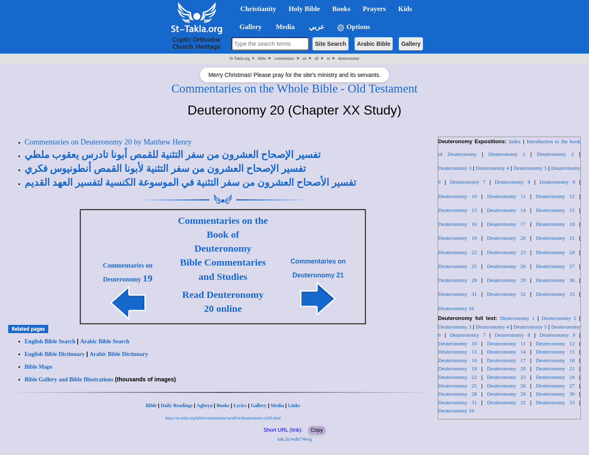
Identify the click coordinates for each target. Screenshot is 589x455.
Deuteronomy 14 (506, 210)
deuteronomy (349, 58)
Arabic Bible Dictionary (119, 354)
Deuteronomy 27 (555, 266)
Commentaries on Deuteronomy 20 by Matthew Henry (108, 141)
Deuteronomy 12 (555, 196)
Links (294, 405)
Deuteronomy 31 (457, 294)
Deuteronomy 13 (457, 210)
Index (515, 141)
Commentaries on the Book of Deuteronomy (223, 234)
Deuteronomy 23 (506, 252)
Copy (316, 430)
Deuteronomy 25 (457, 266)
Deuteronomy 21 (555, 238)
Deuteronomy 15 (555, 210)
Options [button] (353, 27)
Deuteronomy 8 (512, 182)
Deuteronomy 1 (506, 154)
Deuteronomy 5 (529, 168)
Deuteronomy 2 (555, 154)
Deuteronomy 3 (454, 168)
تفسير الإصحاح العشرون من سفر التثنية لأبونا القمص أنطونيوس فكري (165, 168)
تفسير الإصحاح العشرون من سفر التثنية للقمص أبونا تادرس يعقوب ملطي (173, 154)
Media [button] (284, 27)
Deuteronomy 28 (457, 280)
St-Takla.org (239, 58)
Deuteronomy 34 (456, 308)
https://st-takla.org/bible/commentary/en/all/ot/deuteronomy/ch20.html (223, 418)
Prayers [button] (374, 9)
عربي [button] (315, 27)
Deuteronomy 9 (557, 182)
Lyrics (240, 405)
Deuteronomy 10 (457, 196)
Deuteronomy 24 (555, 252)
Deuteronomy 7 (468, 182)
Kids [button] (405, 9)
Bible (151, 405)
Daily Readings (177, 405)
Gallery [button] (248, 27)
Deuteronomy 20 (506, 238)
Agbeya (205, 405)
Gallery (410, 44)
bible (262, 58)
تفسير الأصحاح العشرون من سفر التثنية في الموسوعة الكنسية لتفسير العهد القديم (190, 182)
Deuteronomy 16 (457, 224)
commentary (284, 58)
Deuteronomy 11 (506, 196)
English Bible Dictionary (55, 354)
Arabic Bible (374, 44)
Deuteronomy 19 (457, 238)
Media (277, 405)
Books (222, 405)
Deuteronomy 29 (506, 280)
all (317, 58)
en (304, 58)
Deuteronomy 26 (506, 266)
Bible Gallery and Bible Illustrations (69, 379)
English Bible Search (50, 341)
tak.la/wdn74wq (294, 439)
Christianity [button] (259, 9)
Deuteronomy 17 (506, 224)
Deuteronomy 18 (555, 224)
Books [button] (341, 9)
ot (328, 58)
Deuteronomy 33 (555, 294)
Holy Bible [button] (304, 9)
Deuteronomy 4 (492, 168)
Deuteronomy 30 (555, 280)
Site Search (330, 44)
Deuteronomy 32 (506, 294)
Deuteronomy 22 (457, 252)
